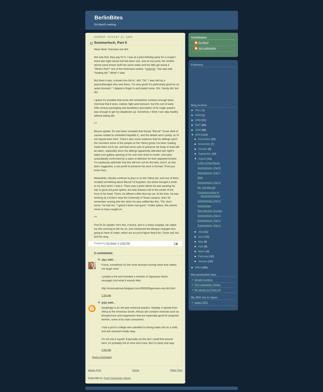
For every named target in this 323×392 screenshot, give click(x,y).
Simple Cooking (203, 279)
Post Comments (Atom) (117, 378)
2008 (198, 120)
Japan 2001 (201, 302)
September (205, 153)
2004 (198, 267)
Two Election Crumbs (210, 211)
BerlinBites (109, 17)
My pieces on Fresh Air (207, 290)
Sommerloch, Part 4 (209, 215)
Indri (104, 302)
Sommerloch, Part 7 (209, 173)
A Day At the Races (209, 163)
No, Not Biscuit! (206, 187)
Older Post (176, 370)
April (201, 246)
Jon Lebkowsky (207, 48)
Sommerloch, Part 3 (209, 220)
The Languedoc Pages (207, 284)
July (201, 231)
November (204, 144)
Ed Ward (204, 42)
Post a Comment (102, 357)
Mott (200, 177)
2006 (198, 130)
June (201, 236)
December (204, 139)
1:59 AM (106, 295)
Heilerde (150, 69)
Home (135, 370)
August (202, 158)
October (203, 149)
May (201, 241)
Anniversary (204, 206)
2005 (198, 134)
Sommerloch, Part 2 (209, 225)
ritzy (104, 259)
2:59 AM (106, 350)
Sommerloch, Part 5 (209, 201)
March (202, 251)
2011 (198, 110)
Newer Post (94, 370)
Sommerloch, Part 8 (209, 168)
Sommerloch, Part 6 (209, 182)
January (203, 261)
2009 (198, 115)
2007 (198, 125)
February (203, 256)
